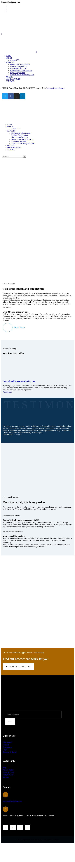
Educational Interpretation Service (19, 381)
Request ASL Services (18, 666)
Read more (7, 392)
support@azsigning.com (12, 801)
